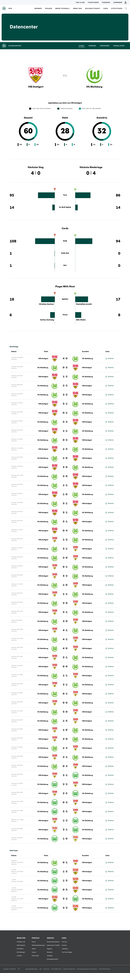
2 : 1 (65, 684)
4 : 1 (65, 630)
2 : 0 (65, 476)
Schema (109, 358)
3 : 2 (65, 422)
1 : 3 (65, 449)
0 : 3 (65, 367)
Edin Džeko (81, 320)
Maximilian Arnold (84, 304)
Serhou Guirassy (47, 320)
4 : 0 (65, 358)
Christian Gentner (46, 304)
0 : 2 (65, 440)
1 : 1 (65, 431)
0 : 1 (65, 413)
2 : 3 (65, 395)
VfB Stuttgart (43, 358)
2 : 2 (65, 385)
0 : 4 (65, 530)
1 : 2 (65, 376)
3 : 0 (65, 467)
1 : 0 (65, 458)
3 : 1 (65, 404)
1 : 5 (65, 721)
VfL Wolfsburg (87, 358)
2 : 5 (65, 793)
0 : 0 (65, 666)
